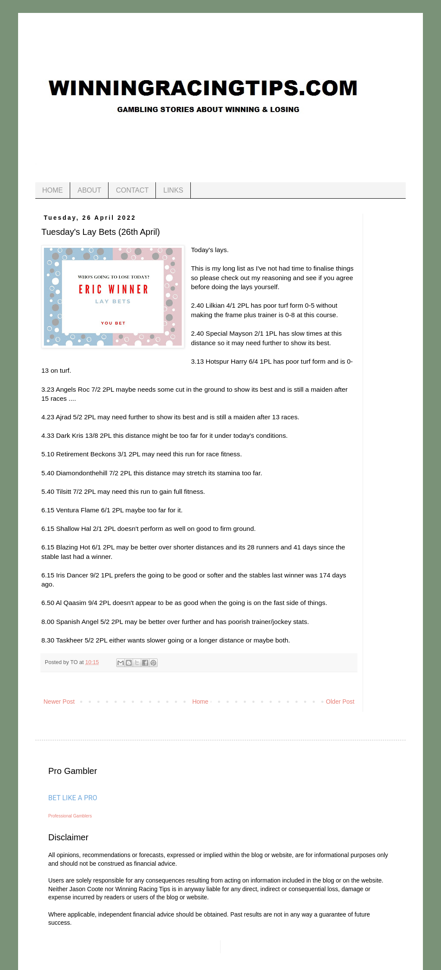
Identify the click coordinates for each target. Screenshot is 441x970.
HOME (52, 190)
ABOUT (89, 190)
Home (200, 701)
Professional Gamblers (70, 816)
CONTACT (132, 190)
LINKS (173, 190)
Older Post (340, 701)
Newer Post (59, 701)
